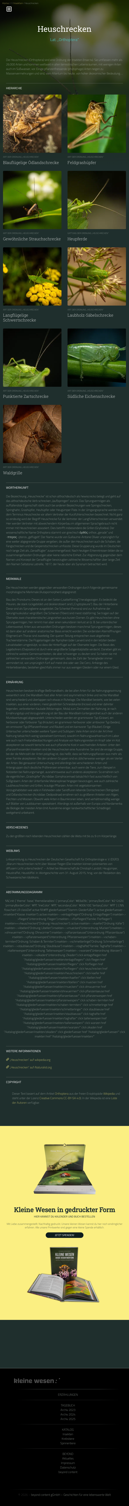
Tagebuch (68, 1405)
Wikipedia (109, 1093)
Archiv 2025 (67, 1419)
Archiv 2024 (67, 1414)
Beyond (67, 1454)
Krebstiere (68, 1438)
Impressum (68, 1463)
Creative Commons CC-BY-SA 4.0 (59, 1098)
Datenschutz (68, 1467)
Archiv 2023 (67, 1410)
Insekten (18, 3)
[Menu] (9, 9)
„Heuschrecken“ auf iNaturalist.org (29, 1067)
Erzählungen (68, 1394)
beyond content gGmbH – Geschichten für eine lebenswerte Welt (71, 1494)
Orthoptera (62, 1093)
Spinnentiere (68, 1443)
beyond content (67, 1472)
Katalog (68, 1429)
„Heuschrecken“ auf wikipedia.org (28, 1059)
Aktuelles (68, 1458)
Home (5, 3)
